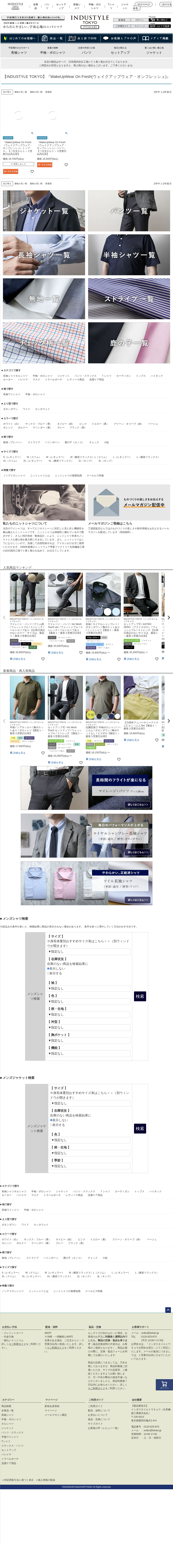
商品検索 (6, 1406)
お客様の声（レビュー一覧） (104, 1428)
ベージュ (153, 423)
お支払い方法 (9, 1327)
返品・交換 (95, 1327)
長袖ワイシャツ (11, 394)
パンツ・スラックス (85, 375)
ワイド (26, 409)
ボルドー (23, 427)
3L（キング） (106, 460)
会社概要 (137, 1399)
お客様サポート (140, 1327)
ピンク (83, 423)
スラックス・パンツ (12, 1445)
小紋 (106, 442)
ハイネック (157, 375)
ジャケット (125, 6)
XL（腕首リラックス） (61, 460)
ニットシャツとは (40, 475)
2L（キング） (86, 460)
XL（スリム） (10, 460)
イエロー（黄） (100, 423)
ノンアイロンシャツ (14, 475)
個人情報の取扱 (46, 1480)
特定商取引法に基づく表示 (19, 1480)
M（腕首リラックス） (82, 457)
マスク (36, 379)
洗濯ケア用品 (96, 379)
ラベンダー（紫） (42, 427)
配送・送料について (99, 1410)
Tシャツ (111, 6)
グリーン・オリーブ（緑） (128, 423)
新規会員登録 (52, 1406)
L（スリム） (101, 457)
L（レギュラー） (122, 457)
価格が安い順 (20, 92)
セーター (8, 379)
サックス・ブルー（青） (38, 423)
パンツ (47, 6)
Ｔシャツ (106, 375)
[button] (4, 617)
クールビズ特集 (95, 475)
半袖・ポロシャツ (95, 6)
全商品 (35, 6)
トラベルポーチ (53, 379)
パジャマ (23, 379)
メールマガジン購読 (56, 1414)
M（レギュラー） (56, 457)
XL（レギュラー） (33, 460)
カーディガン (123, 375)
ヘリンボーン (52, 442)
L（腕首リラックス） (148, 457)
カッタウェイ (42, 409)
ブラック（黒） (78, 427)
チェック (94, 442)
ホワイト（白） (11, 423)
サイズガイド (95, 1423)
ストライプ (34, 442)
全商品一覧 (7, 1410)
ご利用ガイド (18, 1344)
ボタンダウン (10, 409)
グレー (61, 427)
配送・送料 (51, 1327)
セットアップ (61, 6)
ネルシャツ (21, 375)
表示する (54, 973)
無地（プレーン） (13, 442)
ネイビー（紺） (65, 423)
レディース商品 (75, 379)
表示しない (56, 968)
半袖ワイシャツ (10, 1436)
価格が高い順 (36, 92)
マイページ (144, 4)
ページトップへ (168, 1310)
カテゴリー (8, 1399)
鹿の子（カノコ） (74, 442)
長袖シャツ (77, 6)
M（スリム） (34, 457)
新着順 (48, 92)
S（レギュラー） (12, 457)
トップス (141, 375)
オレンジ (8, 427)
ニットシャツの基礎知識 (68, 475)
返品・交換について (99, 1419)
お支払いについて (98, 1414)
